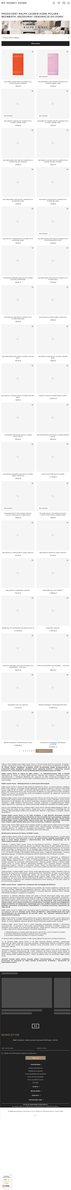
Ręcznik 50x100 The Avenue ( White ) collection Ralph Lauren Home (18, 514)
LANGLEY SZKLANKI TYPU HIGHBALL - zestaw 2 (53, 666)
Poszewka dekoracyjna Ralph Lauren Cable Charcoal (18, 474)
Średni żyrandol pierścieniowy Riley (53, 705)
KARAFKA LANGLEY (53, 628)
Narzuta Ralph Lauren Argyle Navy (53, 395)
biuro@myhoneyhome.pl (40, 1104)
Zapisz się (35, 1058)
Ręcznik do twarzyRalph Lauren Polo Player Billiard (18, 239)
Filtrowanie (35, 43)
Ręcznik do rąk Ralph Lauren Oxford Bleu (53, 357)
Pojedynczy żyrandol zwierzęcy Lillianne (53, 743)
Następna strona (44, 751)
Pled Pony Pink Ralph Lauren (53, 474)
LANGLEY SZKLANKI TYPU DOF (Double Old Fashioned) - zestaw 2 (18, 666)
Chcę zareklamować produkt (35, 1073)
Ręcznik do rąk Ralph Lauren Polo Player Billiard (53, 200)
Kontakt (35, 1082)
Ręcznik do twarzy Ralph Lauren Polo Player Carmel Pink (53, 121)
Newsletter (10, 1035)
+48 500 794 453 (27, 1104)
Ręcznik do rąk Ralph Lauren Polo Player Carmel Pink (18, 121)
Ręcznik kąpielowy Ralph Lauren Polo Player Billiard (18, 200)
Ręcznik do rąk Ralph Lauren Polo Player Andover (18, 318)
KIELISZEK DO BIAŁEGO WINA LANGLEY (53, 552)
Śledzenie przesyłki (35, 1071)
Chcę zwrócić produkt (35, 1076)
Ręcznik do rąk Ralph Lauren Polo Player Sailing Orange (18, 82)
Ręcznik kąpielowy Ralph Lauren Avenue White (53, 435)
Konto (35, 1086)
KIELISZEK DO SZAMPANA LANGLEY (18, 590)
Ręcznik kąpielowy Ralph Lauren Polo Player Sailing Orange (18, 161)
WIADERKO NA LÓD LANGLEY (18, 705)
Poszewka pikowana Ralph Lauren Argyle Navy (18, 435)
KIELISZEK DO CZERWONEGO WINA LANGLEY (18, 552)
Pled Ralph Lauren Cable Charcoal (53, 317)
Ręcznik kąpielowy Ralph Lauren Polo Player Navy (53, 278)
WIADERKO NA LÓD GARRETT (53, 590)
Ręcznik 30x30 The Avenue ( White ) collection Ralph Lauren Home (52, 514)
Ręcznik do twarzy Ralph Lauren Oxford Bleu (18, 396)
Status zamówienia (35, 1068)
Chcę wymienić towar (35, 1079)
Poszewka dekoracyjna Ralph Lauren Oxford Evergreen (18, 278)
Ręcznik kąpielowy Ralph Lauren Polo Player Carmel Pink (53, 82)
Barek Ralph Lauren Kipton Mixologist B (18, 628)
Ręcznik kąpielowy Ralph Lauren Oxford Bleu (18, 357)
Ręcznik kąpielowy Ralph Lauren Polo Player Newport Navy (53, 239)
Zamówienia (35, 1064)
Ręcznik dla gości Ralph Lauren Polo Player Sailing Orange (53, 161)
